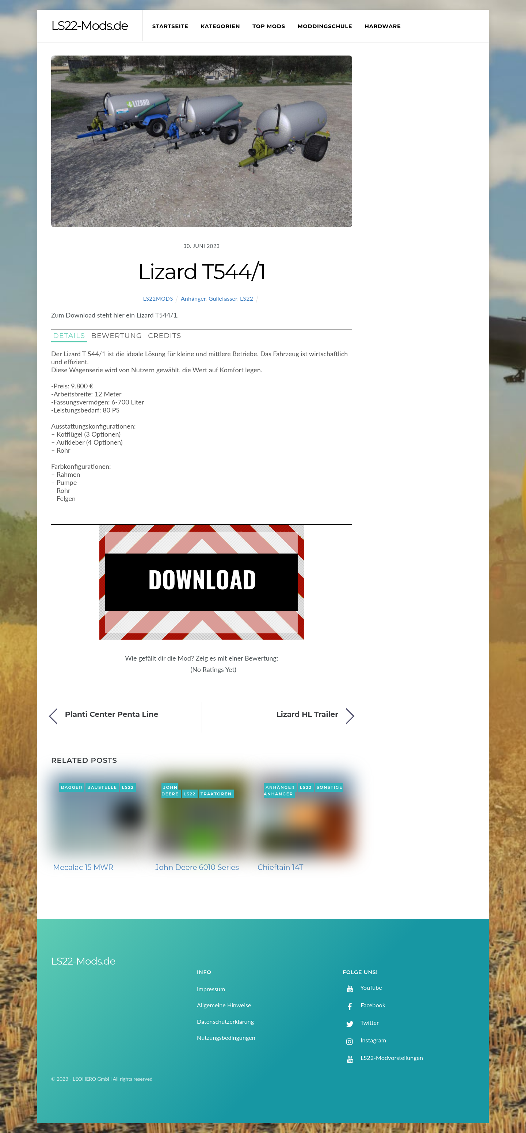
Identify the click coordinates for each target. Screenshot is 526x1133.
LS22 (246, 298)
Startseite (170, 26)
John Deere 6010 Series (197, 867)
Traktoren (216, 793)
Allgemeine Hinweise (224, 1004)
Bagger (72, 787)
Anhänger (193, 298)
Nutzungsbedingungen (226, 1037)
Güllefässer (223, 298)
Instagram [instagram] (364, 1040)
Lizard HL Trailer (307, 714)
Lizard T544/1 (202, 271)
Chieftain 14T (280, 867)
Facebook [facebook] (364, 1004)
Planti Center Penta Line (112, 714)
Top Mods (268, 26)
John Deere (170, 790)
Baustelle (102, 787)
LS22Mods (158, 299)
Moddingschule (325, 26)
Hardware (383, 26)
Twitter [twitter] (361, 1022)
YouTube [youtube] (362, 987)
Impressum (211, 988)
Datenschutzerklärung (225, 1021)
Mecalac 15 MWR (83, 867)
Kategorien (220, 26)
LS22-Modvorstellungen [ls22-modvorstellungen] (383, 1057)
